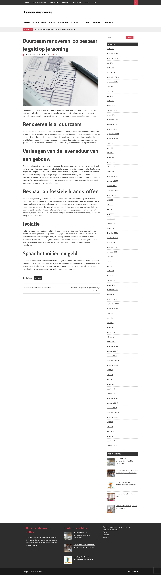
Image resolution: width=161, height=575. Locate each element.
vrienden (109, 22)
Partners (97, 22)
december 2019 (112, 346)
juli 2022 (110, 200)
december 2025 (112, 53)
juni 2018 (110, 426)
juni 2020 (110, 318)
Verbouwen (54, 2)
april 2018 (110, 436)
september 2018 (113, 412)
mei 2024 (110, 96)
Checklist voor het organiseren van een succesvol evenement (51, 22)
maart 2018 (111, 441)
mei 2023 (110, 152)
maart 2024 (111, 105)
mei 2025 (110, 63)
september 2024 (113, 77)
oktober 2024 (112, 72)
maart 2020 (111, 332)
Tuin (94, 2)
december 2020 (112, 289)
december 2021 (112, 233)
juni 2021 (110, 261)
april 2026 (110, 48)
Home (27, 2)
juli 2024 (110, 86)
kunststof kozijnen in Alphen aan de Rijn (39, 180)
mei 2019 (110, 379)
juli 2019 (110, 370)
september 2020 (113, 304)
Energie (65, 2)
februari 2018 (111, 445)
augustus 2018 (112, 417)
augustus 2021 (112, 252)
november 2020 (112, 294)
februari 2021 (111, 280)
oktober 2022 (112, 185)
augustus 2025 (112, 58)
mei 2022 (110, 209)
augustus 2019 (112, 365)
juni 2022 (110, 204)
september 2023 (113, 133)
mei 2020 (110, 322)
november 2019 (112, 351)
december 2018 (112, 398)
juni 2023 (110, 148)
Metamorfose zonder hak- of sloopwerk (37, 287)
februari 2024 (111, 110)
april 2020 (110, 327)
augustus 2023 (112, 138)
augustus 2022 (112, 195)
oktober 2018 (112, 407)
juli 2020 (110, 313)
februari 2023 (111, 167)
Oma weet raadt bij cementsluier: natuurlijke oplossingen (55, 29)
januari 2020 (111, 341)
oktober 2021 (112, 242)
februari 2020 (111, 337)
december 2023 (112, 119)
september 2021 (113, 247)
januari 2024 (111, 115)
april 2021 (110, 270)
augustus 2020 (112, 308)
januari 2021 (111, 285)
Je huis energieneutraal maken (46, 269)
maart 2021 (111, 275)
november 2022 (112, 181)
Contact (28, 7)
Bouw (87, 2)
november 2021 (112, 237)
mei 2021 (110, 266)
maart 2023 (111, 162)
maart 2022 (111, 219)
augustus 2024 (112, 82)
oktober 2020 (112, 299)
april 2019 (110, 384)
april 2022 (110, 214)
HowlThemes (37, 571)
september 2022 (113, 190)
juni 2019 (110, 374)
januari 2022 (111, 228)
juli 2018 (110, 422)
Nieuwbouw (76, 2)
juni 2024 (110, 91)
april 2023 (110, 157)
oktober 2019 (112, 356)
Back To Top (132, 571)
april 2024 (110, 100)
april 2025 (110, 67)
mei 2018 (110, 431)
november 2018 (112, 403)
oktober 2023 (112, 129)
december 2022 (112, 176)
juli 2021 (110, 256)
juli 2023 (110, 143)
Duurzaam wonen (39, 2)
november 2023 (112, 124)
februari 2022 (111, 223)
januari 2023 (111, 171)
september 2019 (113, 360)
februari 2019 (111, 393)
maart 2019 (111, 389)
